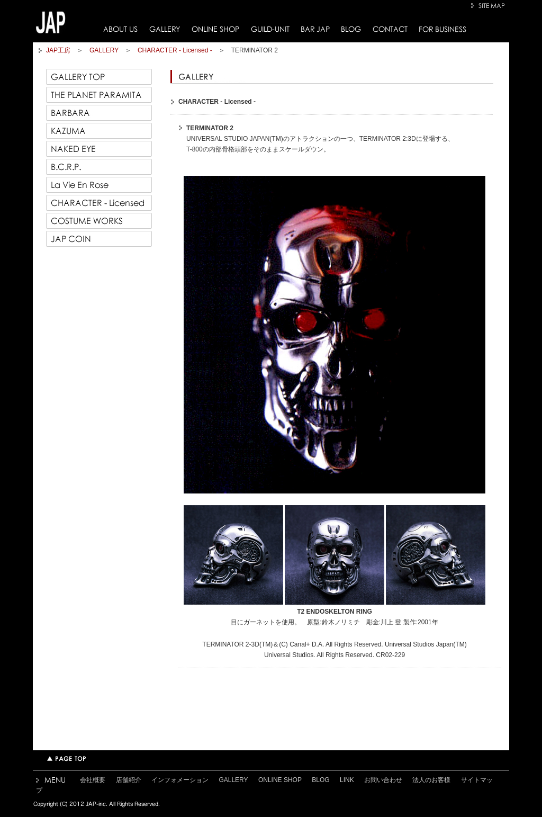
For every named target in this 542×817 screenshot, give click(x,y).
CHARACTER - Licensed (99, 203)
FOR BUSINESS (443, 29)
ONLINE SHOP (215, 29)
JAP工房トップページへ (50, 22)
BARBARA (99, 113)
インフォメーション (180, 780)
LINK (347, 780)
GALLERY (164, 29)
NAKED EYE (99, 149)
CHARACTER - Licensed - (175, 50)
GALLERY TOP (99, 77)
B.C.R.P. (99, 167)
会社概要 (92, 780)
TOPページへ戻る (66, 758)
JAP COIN (99, 239)
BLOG (351, 29)
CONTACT (390, 29)
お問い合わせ (383, 780)
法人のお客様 (431, 780)
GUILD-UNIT (270, 29)
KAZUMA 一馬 (99, 131)
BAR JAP (315, 29)
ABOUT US (120, 29)
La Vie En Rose (99, 185)
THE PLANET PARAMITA (99, 95)
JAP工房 (58, 50)
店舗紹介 (128, 780)
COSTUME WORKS (99, 221)
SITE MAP (489, 5)
